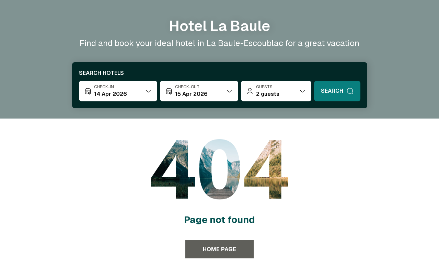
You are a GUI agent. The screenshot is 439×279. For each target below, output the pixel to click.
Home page (219, 249)
